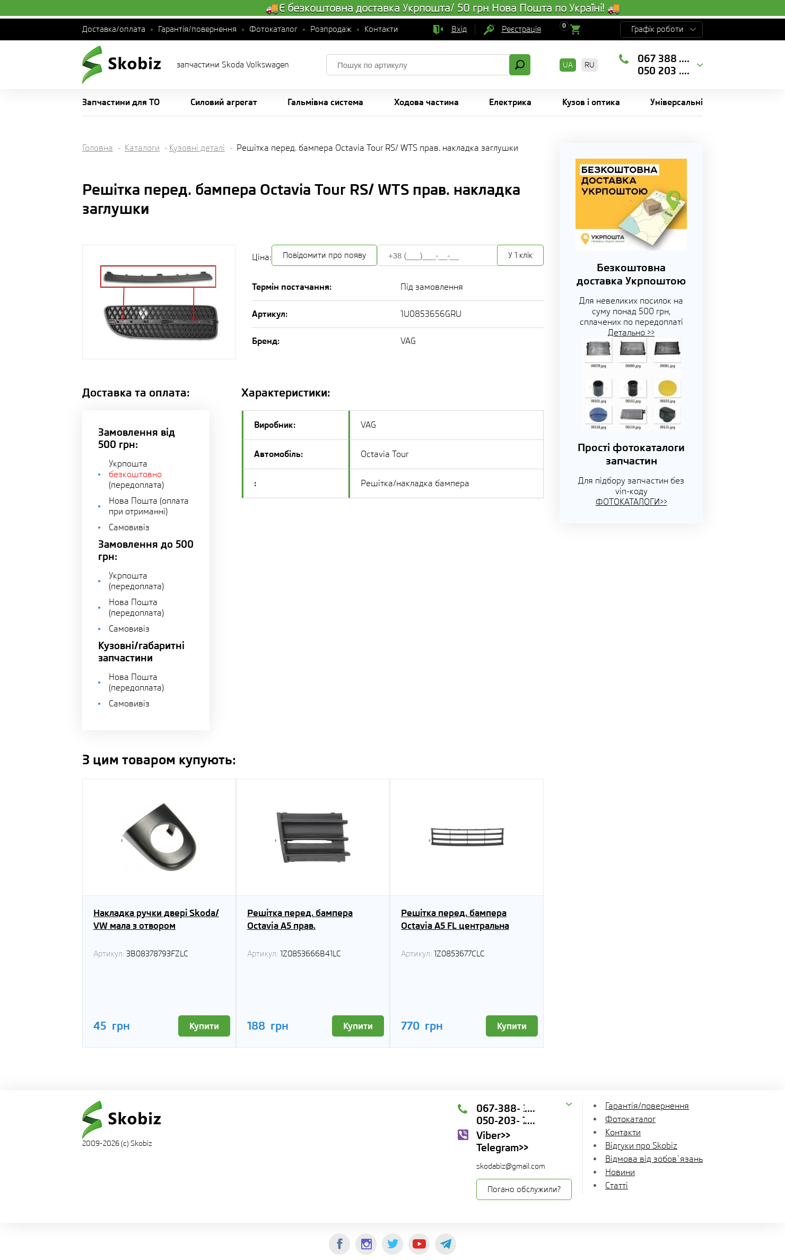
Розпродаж (331, 29)
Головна (97, 148)
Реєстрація (521, 29)
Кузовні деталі (197, 148)
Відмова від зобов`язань (654, 1159)
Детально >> (631, 332)
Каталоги (142, 148)
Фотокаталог (273, 29)
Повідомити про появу (324, 255)
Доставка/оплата (113, 29)
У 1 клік (520, 255)
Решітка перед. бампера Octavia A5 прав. (300, 919)
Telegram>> (502, 1147)
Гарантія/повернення (197, 29)
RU (590, 65)
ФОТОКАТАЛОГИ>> (631, 502)
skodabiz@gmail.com (510, 1166)
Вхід (459, 29)
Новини (620, 1172)
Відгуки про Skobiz (641, 1146)
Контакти (381, 29)
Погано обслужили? (524, 1189)
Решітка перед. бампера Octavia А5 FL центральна (455, 919)
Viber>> (493, 1135)
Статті (616, 1185)
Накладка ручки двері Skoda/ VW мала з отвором (156, 919)
